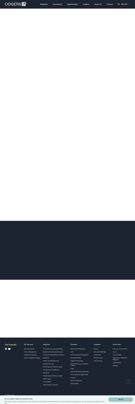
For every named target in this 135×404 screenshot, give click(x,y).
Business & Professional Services (53, 352)
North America (98, 358)
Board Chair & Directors (78, 349)
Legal (72, 368)
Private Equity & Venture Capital (52, 367)
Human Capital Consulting (32, 358)
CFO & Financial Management (80, 355)
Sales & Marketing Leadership (80, 371)
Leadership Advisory (30, 355)
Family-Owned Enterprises (51, 361)
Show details (8, 400)
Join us (115, 352)
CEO (72, 352)
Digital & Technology (77, 361)
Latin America (98, 361)
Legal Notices (117, 362)
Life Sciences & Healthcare (51, 370)
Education (46, 358)
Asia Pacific (97, 355)
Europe (96, 349)
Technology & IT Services (50, 384)
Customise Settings (120, 396)
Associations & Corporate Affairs (53, 349)
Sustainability (47, 381)
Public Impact (47, 379)
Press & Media (117, 355)
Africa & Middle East (100, 352)
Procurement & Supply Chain (79, 374)
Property (73, 377)
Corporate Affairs (76, 358)
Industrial (46, 373)
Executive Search (29, 349)
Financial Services (48, 364)
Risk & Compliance (76, 380)
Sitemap (115, 365)
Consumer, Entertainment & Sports (53, 355)
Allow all (120, 391)
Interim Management (30, 352)
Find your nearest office (120, 349)
